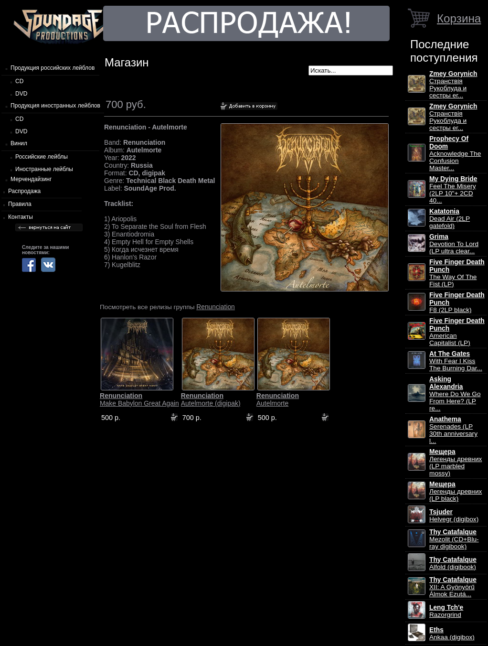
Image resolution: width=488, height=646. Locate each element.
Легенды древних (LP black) (455, 491)
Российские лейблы (41, 156)
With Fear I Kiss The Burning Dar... (455, 361)
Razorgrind (446, 611)
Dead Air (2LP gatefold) (449, 218)
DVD (21, 93)
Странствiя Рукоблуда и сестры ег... (453, 84)
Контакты (20, 217)
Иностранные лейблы (44, 169)
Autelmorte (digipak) (211, 399)
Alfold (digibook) (453, 563)
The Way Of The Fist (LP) (457, 273)
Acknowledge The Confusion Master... (455, 153)
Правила (20, 204)
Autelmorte (277, 399)
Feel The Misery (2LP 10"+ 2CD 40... (453, 189)
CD (19, 81)
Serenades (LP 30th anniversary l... (453, 430)
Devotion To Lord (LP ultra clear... (453, 244)
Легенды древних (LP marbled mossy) (455, 462)
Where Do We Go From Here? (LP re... (455, 394)
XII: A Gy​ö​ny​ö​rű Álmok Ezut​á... (453, 587)
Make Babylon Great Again (139, 399)
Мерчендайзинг (31, 179)
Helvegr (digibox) (453, 515)
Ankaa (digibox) (452, 633)
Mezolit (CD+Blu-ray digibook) (454, 539)
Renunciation (215, 307)
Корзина (459, 18)
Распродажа (24, 191)
